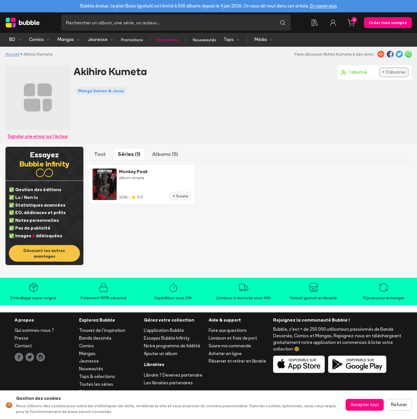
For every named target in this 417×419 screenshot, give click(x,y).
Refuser (399, 404)
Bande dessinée (95, 338)
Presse (21, 338)
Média (263, 39)
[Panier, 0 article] (351, 22)
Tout (100, 154)
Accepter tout (365, 404)
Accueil (12, 54)
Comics (39, 39)
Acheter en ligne (225, 353)
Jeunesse (101, 39)
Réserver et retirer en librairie (237, 361)
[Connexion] (333, 22)
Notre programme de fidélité (172, 345)
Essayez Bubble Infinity (166, 338)
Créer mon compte (388, 22)
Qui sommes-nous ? (34, 330)
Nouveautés (204, 39)
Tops (232, 39)
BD (15, 39)
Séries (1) (129, 154)
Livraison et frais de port (233, 338)
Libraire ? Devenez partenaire (173, 375)
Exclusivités (168, 39)
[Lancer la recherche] (283, 23)
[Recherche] (168, 23)
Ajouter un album (160, 353)
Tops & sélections (97, 376)
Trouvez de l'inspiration (102, 330)
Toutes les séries (96, 384)
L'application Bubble (164, 330)
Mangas (69, 39)
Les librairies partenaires (168, 382)
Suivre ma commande (230, 345)
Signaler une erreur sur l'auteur (38, 136)
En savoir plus (323, 6)
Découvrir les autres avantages (44, 253)
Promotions (132, 39)
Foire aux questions (228, 330)
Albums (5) (165, 154)
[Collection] (314, 22)
